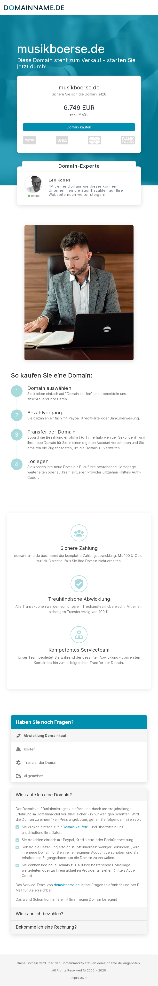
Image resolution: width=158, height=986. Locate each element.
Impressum (79, 977)
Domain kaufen (79, 127)
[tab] (79, 735)
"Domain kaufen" (74, 827)
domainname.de (67, 885)
